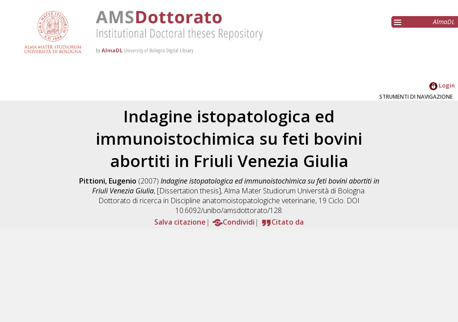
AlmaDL (444, 21)
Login (442, 85)
